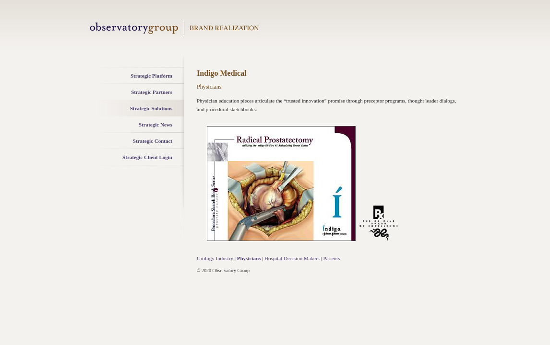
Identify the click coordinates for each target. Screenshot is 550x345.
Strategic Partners (151, 92)
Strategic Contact (152, 141)
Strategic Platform (151, 76)
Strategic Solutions (151, 108)
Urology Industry (215, 258)
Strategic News (155, 124)
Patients (331, 258)
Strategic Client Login (147, 157)
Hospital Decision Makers (292, 258)
